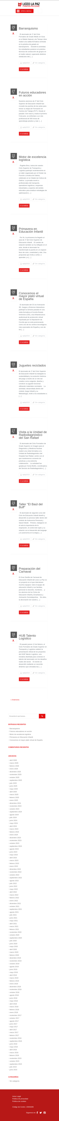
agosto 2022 (14, 881)
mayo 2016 (14, 1047)
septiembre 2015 (16, 1064)
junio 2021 (13, 918)
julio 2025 (13, 783)
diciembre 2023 (15, 838)
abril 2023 (13, 858)
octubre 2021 (14, 906)
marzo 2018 (14, 1007)
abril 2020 (13, 949)
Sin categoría (40, 63)
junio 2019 (13, 969)
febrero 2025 (14, 797)
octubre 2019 (14, 964)
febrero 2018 (14, 1010)
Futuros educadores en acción (32, 94)
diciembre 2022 (15, 869)
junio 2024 (13, 820)
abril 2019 (13, 975)
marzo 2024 (14, 829)
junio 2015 (13, 1070)
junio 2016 (13, 1044)
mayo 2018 (14, 1001)
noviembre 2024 (15, 806)
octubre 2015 (14, 1061)
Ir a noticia (24, 69)
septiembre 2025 (16, 780)
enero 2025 (14, 800)
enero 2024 (14, 835)
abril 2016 (13, 1050)
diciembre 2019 (15, 958)
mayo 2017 (14, 1027)
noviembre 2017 (15, 1015)
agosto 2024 (14, 815)
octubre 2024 (14, 809)
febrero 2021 (14, 929)
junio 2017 (13, 1024)
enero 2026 (14, 769)
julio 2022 (13, 883)
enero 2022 (14, 901)
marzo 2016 (14, 1053)
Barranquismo (28, 28)
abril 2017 (13, 1030)
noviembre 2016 (15, 1038)
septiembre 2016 (16, 1041)
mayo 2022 (14, 889)
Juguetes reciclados (32, 365)
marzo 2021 (14, 926)
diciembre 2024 (15, 803)
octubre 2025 (14, 777)
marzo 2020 (14, 952)
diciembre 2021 (15, 903)
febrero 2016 (14, 1055)
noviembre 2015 (15, 1058)
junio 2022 (13, 886)
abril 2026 (13, 760)
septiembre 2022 (16, 878)
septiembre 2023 (16, 846)
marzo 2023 (14, 860)
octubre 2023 (14, 843)
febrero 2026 (14, 766)
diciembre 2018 (15, 987)
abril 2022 (13, 892)
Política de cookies (19, 1101)
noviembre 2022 (15, 872)
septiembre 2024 (16, 812)
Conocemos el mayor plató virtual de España (31, 296)
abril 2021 (13, 924)
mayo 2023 (14, 855)
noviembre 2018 (15, 989)
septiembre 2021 (16, 909)
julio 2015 (13, 1067)
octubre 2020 (14, 935)
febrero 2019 (14, 981)
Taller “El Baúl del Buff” (31, 505)
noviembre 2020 (15, 932)
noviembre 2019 (15, 961)
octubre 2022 (14, 875)
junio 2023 (13, 852)
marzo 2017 (14, 1032)
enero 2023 (14, 866)
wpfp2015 (26, 63)
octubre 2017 (14, 1018)
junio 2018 (13, 998)
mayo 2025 (14, 789)
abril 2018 (13, 1004)
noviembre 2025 (15, 774)
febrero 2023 (14, 863)
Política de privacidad (20, 1099)
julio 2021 (13, 915)
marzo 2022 (14, 895)
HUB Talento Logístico (27, 637)
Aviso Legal (16, 1096)
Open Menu (26, 11)
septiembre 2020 (16, 938)
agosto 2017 (14, 1021)
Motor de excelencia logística (32, 158)
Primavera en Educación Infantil (31, 230)
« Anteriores (15, 700)
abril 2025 (13, 792)
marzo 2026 (14, 763)
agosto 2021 (14, 912)
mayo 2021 (14, 921)
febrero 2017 (14, 1035)
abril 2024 (13, 826)
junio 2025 (13, 786)
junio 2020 (13, 944)
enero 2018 (14, 1012)
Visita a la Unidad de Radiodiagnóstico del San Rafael (33, 434)
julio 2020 (13, 941)
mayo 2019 (14, 972)
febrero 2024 (14, 832)
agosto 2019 (14, 967)
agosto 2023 (14, 849)
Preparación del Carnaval (29, 570)
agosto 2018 (14, 995)
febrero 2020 (14, 955)
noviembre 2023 (15, 840)
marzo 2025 (14, 794)
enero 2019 (14, 984)
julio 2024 (13, 817)
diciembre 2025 (15, 772)
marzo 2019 (14, 978)
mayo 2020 (14, 946)
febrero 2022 (14, 898)
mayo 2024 (14, 823)
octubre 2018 (14, 992)
